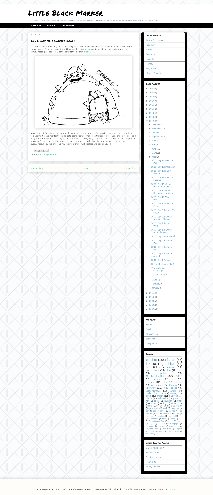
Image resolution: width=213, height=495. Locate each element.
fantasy (173, 385)
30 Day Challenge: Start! (162, 264)
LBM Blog (36, 25)
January (156, 288)
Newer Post (37, 168)
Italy (180, 416)
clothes (149, 393)
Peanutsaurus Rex (156, 421)
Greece (157, 429)
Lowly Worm (151, 343)
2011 (151, 293)
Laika (169, 406)
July (154, 145)
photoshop (157, 385)
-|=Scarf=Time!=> (159, 275)
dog (154, 411)
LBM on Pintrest (153, 73)
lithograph (174, 424)
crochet (151, 360)
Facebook (150, 54)
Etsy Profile (151, 68)
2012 (151, 121)
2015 (151, 109)
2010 (151, 297)
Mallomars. (89, 52)
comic (161, 393)
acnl (147, 411)
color (164, 382)
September (157, 136)
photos (149, 398)
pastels (161, 431)
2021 (151, 88)
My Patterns (68, 25)
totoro (148, 396)
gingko (149, 406)
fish (147, 401)
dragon (160, 396)
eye (151, 424)
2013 (151, 117)
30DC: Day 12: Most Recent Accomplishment (163, 191)
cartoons (157, 379)
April (154, 157)
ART (148, 367)
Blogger (172, 489)
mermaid (149, 426)
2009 (151, 301)
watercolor (150, 434)
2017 (151, 101)
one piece (160, 416)
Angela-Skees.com (154, 40)
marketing (173, 396)
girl (173, 379)
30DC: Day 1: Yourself (161, 260)
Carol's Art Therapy (155, 448)
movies (150, 382)
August (155, 141)
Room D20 (151, 462)
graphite (48, 154)
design (178, 382)
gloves (179, 406)
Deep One (175, 408)
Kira (164, 429)
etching (176, 413)
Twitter (149, 49)
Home (84, 168)
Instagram (150, 45)
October (156, 132)
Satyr (178, 429)
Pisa (170, 429)
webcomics (163, 398)
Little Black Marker (65, 13)
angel (156, 401)
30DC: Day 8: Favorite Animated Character (161, 218)
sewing (173, 391)
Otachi (149, 329)
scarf (159, 406)
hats (180, 370)
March (155, 280)
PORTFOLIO (170, 388)
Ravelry (149, 64)
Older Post (130, 168)
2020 (151, 92)
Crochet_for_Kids (155, 376)
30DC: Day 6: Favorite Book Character (161, 231)
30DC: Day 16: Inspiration (163, 167)
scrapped (172, 416)
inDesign (168, 401)
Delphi (148, 429)
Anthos (172, 411)
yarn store (154, 408)
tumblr (172, 419)
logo (165, 403)
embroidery (153, 419)
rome (177, 431)
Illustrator (151, 388)
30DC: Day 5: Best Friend (163, 236)
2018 (151, 96)
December (157, 124)
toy (160, 367)
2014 (151, 113)
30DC (40, 154)
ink (54, 154)
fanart (171, 360)
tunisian (161, 426)
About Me (52, 25)
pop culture (152, 370)
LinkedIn (150, 59)
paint (175, 398)
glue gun (149, 416)
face (164, 419)
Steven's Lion (152, 334)
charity (179, 421)
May (154, 153)
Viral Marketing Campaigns (158, 269)
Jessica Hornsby (153, 457)
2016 (151, 105)
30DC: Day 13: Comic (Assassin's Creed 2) (161, 185)
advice (172, 367)
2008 (151, 305)
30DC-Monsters (153, 391)
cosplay (173, 393)
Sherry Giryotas (153, 466)
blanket (171, 421)
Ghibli (179, 401)
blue (168, 370)
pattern (164, 373)
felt (175, 403)
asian (153, 403)
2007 (151, 309)
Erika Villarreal (152, 452)
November (157, 128)
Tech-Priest (150, 431)
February (156, 284)
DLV (158, 413)
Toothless (150, 339)
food (165, 408)
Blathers (150, 324)
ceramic (166, 413)
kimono (162, 424)
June (154, 149)
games (163, 411)
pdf (169, 431)
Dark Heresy (174, 426)
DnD (180, 419)
